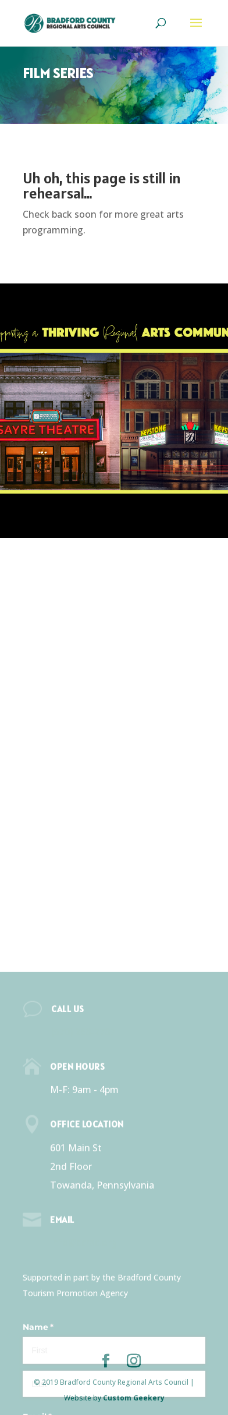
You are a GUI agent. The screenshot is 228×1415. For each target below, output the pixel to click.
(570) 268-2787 (83, 1133)
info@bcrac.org (83, 1344)
